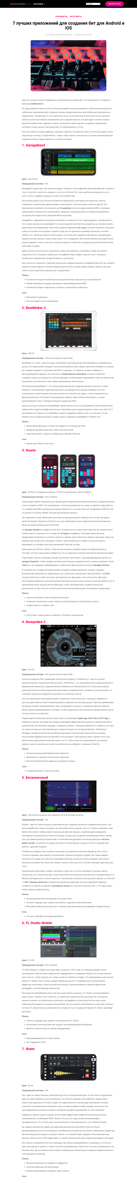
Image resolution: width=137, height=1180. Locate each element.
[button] (39, 4)
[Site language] (93, 4)
